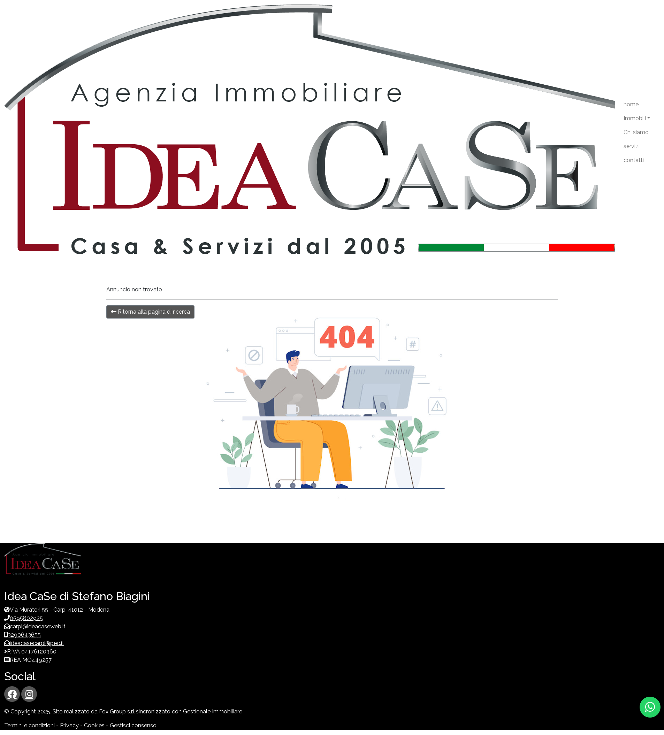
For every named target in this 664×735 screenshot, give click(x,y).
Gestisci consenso (133, 725)
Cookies (94, 725)
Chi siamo (636, 132)
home (631, 104)
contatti (634, 160)
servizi (632, 146)
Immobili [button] (635, 118)
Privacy (69, 725)
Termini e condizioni (29, 725)
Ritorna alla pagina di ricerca (150, 311)
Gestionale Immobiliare (212, 711)
